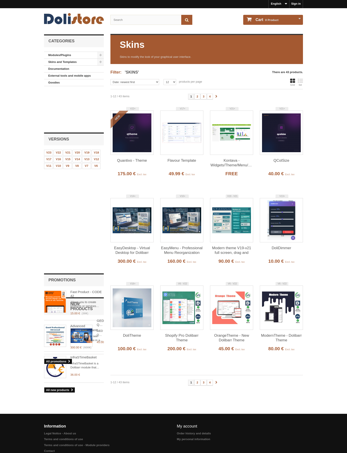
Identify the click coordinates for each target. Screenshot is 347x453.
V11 (48, 126)
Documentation (58, 68)
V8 (77, 126)
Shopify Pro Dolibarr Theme (182, 337)
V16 (58, 119)
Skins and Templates (62, 62)
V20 (77, 113)
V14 (77, 119)
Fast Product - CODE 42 (86, 157)
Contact (49, 436)
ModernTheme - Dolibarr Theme (281, 337)
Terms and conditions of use (63, 425)
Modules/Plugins (59, 55)
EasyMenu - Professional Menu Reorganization (182, 250)
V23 (48, 113)
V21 (67, 113)
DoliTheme (132, 335)
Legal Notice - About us (60, 419)
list (300, 82)
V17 (48, 119)
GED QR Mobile (82, 253)
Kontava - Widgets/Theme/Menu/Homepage (231, 162)
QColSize (281, 160)
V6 (96, 126)
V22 (58, 113)
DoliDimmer (281, 248)
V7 (86, 126)
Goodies (54, 82)
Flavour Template (182, 160)
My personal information (193, 425)
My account (187, 412)
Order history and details (194, 419)
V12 (96, 119)
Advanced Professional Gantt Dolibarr (84, 191)
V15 (67, 119)
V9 (67, 126)
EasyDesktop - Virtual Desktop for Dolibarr (132, 250)
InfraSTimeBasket (83, 284)
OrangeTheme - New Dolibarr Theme (231, 337)
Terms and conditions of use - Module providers (77, 430)
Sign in (296, 3)
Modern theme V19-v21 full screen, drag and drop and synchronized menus (231, 250)
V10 (58, 126)
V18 (96, 113)
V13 (86, 119)
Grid (292, 82)
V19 (86, 113)
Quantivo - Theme (132, 160)
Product (266, 19)
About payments (55, 442)
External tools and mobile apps (69, 75)
